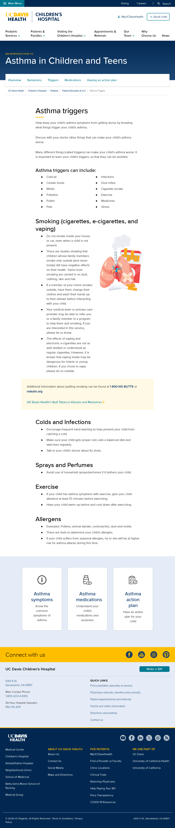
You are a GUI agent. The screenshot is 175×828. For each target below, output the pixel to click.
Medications (73, 80)
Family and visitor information (107, 706)
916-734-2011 (13, 707)
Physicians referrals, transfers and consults (115, 692)
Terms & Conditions (62, 818)
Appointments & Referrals (105, 33)
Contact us (96, 720)
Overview (14, 80)
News (166, 35)
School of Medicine (17, 777)
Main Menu (12, 3)
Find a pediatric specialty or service (111, 685)
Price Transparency (101, 795)
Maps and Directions (60, 775)
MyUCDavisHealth (130, 17)
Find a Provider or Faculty (105, 761)
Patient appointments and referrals (110, 699)
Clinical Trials (98, 775)
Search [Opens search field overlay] (164, 4)
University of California (146, 768)
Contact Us (54, 761)
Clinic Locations (100, 768)
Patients (54, 90)
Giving (125, 3)
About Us (53, 754)
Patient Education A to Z (74, 90)
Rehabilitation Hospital (19, 763)
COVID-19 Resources (103, 802)
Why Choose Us (149, 33)
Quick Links (160, 17)
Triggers (53, 80)
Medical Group (14, 795)
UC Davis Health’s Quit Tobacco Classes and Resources (64, 402)
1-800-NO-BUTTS (121, 386)
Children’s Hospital (37, 90)
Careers (141, 3)
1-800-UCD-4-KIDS (16, 696)
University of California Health (151, 761)
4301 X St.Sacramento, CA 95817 (18, 683)
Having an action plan (102, 80)
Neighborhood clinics (18, 770)
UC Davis (138, 754)
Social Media (55, 768)
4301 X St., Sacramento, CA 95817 (151, 818)
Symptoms (34, 80)
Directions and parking (103, 713)
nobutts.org (34, 391)
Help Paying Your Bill (103, 788)
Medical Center (14, 749)
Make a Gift (154, 669)
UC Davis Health (16, 90)
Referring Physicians (102, 781)
